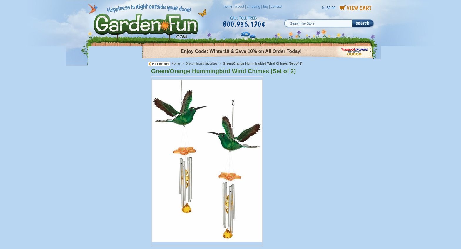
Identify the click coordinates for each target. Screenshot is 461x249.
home (228, 6)
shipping (253, 6)
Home (175, 63)
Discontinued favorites (201, 63)
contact (276, 6)
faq (265, 6)
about (239, 6)
